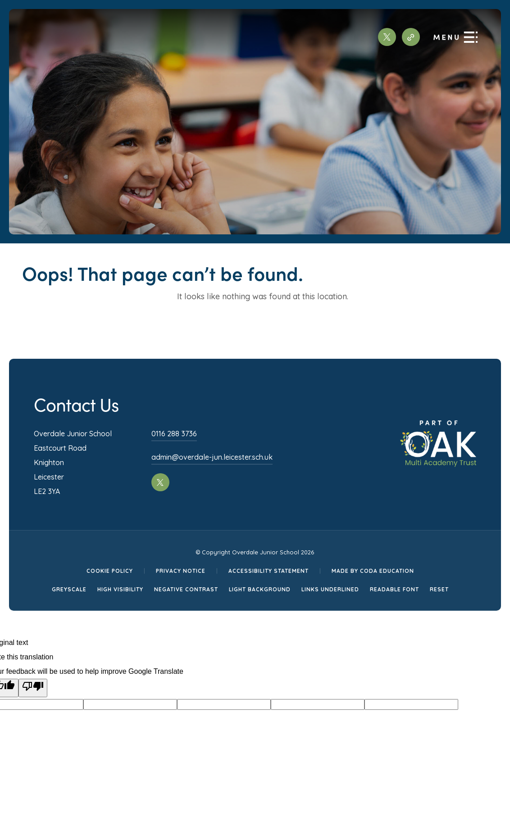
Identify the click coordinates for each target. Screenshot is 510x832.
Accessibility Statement (268, 570)
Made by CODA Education (373, 570)
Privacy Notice (180, 570)
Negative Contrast (186, 589)
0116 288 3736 (174, 433)
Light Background (260, 589)
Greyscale (69, 589)
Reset (439, 589)
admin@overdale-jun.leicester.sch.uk (212, 457)
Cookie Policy (110, 570)
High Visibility (120, 589)
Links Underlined (330, 589)
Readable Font (394, 589)
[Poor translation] (32, 688)
